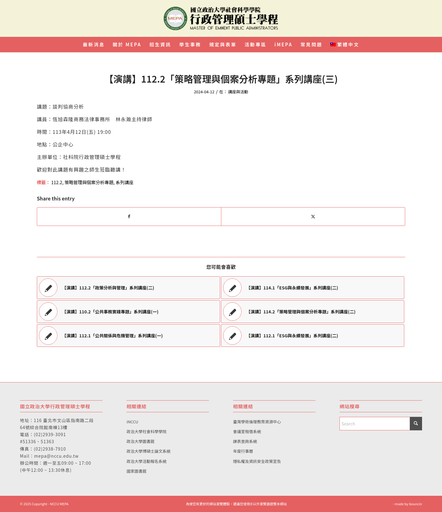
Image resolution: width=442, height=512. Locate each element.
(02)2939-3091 (50, 434)
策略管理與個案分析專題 (88, 182)
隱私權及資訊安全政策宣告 (257, 461)
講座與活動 (238, 92)
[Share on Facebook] (129, 216)
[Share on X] (313, 216)
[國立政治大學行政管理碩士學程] (221, 18)
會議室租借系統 (247, 431)
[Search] (380, 423)
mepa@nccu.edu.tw (56, 456)
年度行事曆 (243, 451)
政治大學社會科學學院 (146, 431)
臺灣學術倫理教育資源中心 (257, 422)
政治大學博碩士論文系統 (148, 451)
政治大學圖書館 (140, 441)
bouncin (415, 503)
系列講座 (125, 182)
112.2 (56, 182)
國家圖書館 (136, 471)
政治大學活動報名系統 (146, 461)
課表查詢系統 (245, 441)
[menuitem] (94, 44)
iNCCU (132, 422)
